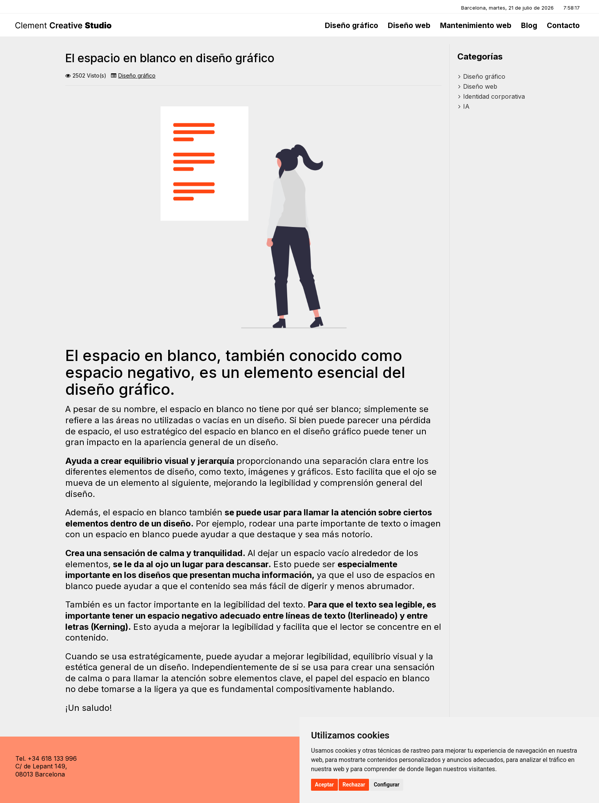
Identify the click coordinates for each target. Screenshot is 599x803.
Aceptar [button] (324, 784)
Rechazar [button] (354, 784)
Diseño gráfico (137, 75)
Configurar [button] (386, 784)
